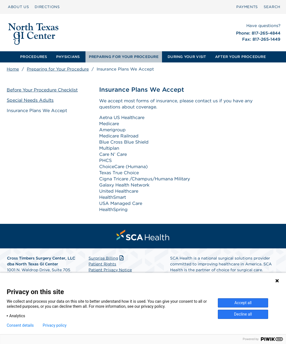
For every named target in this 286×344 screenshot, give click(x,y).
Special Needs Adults (30, 100)
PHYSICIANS (68, 57)
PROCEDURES (33, 57)
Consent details (20, 325)
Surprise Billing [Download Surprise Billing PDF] (107, 258)
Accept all (243, 303)
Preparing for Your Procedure (58, 69)
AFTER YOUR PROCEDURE (240, 57)
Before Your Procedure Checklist (42, 90)
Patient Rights (102, 264)
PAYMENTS (247, 7)
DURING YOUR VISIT (187, 57)
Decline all (243, 314)
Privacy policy (54, 325)
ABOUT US (18, 7)
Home (13, 69)
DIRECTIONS (47, 7)
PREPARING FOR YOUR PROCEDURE (124, 57)
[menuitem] (18, 7)
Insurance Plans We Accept (37, 110)
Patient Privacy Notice (110, 270)
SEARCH (272, 7)
